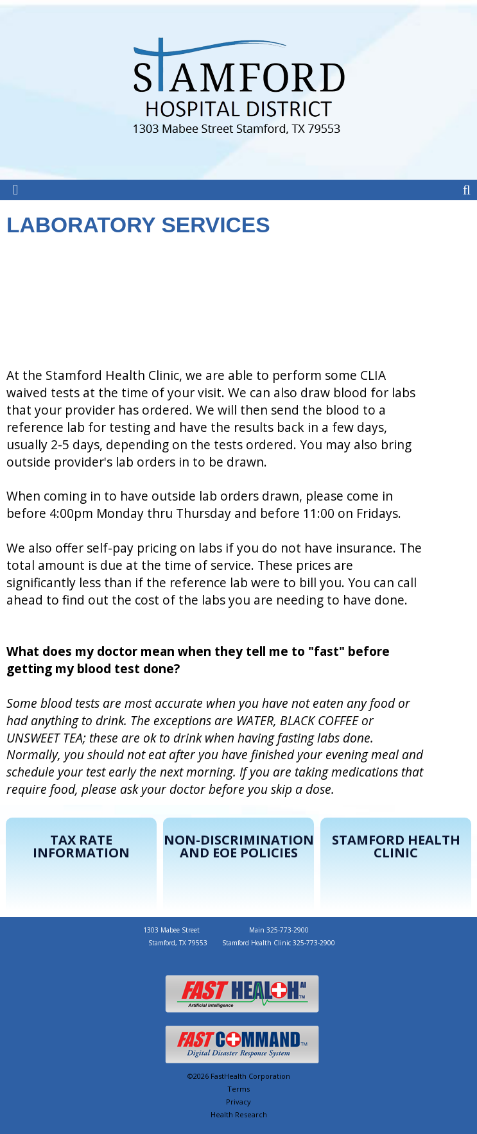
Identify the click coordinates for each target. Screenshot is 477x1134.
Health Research (239, 1114)
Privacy (238, 1101)
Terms (238, 1089)
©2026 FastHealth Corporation (238, 1076)
